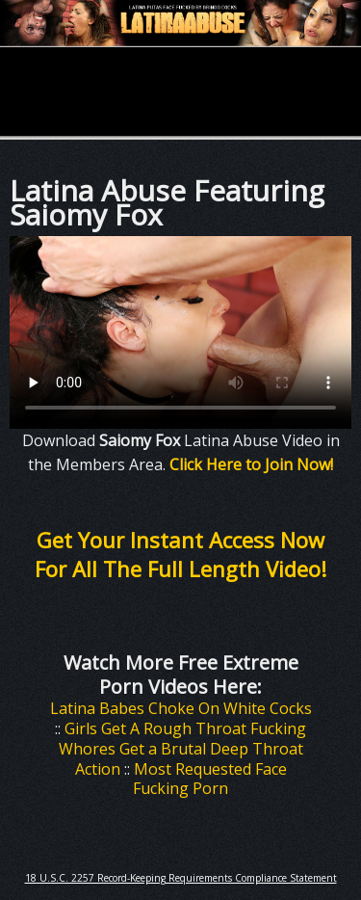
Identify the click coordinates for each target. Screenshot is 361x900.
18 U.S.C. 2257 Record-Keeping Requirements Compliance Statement (181, 878)
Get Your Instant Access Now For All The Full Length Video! (180, 554)
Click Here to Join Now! (251, 464)
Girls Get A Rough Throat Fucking (185, 728)
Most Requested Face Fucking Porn (210, 779)
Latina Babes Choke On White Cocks (181, 708)
